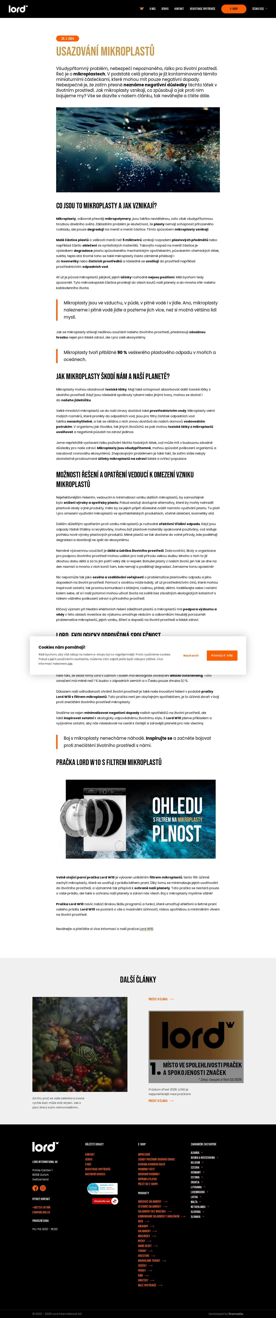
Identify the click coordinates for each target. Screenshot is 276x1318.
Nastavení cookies (95, 1174)
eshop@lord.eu (41, 1212)
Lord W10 (146, 929)
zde (69, 664)
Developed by (226, 1314)
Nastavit (191, 655)
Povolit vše (222, 655)
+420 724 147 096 (41, 1207)
